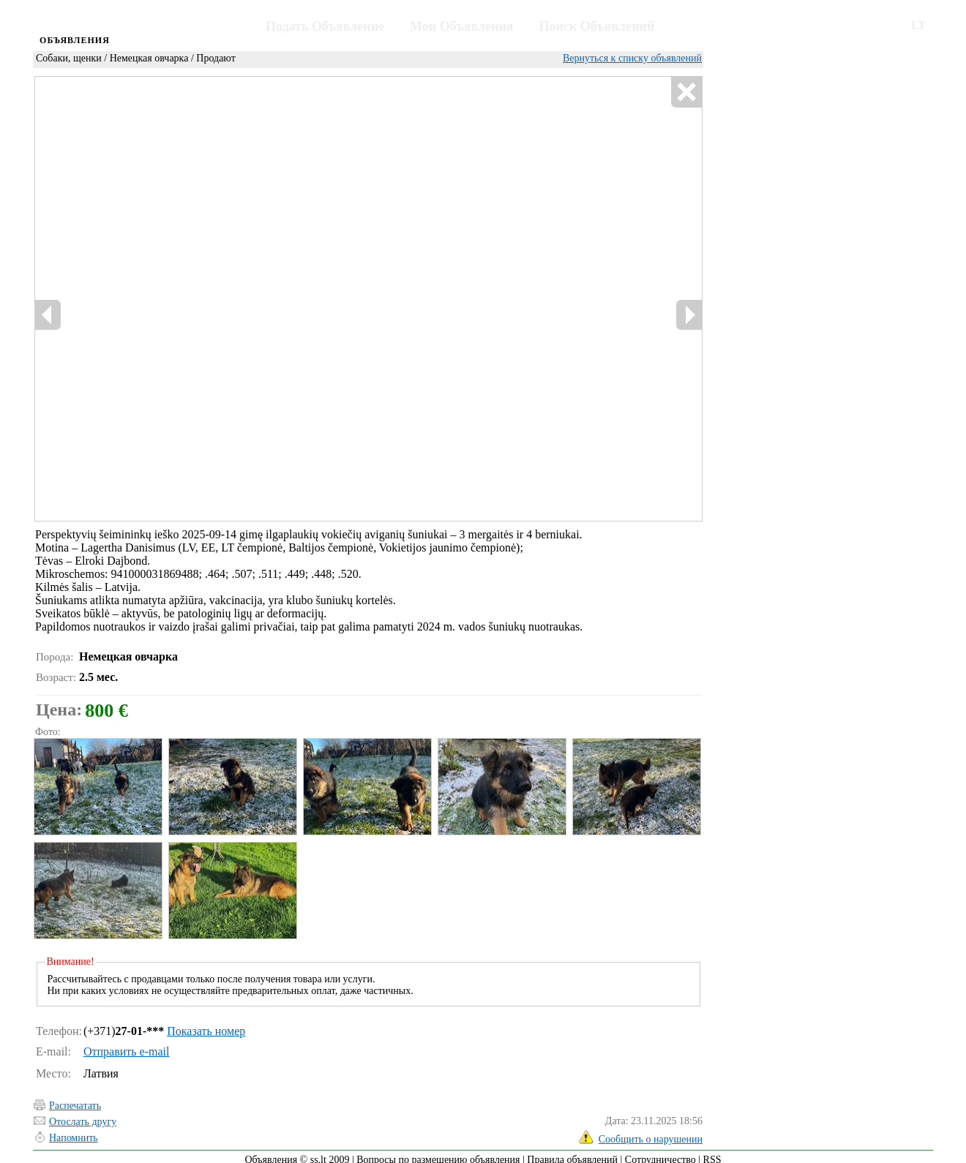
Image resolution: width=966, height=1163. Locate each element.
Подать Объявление (325, 26)
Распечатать (75, 1099)
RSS (712, 1153)
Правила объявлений (572, 1153)
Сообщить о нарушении (651, 1132)
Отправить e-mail (126, 1045)
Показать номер (206, 1024)
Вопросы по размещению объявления (438, 1153)
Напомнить (73, 1131)
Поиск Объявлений (597, 26)
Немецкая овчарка (149, 58)
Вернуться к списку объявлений (632, 58)
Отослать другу (82, 1115)
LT (918, 25)
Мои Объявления (461, 26)
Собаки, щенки (69, 58)
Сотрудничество (660, 1153)
